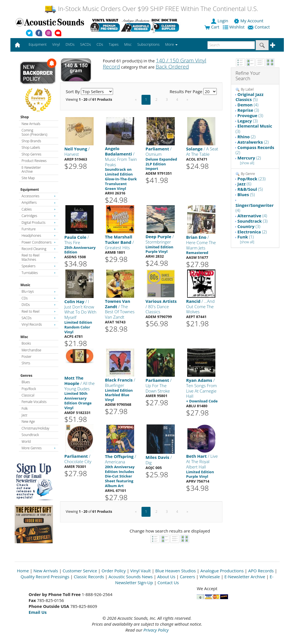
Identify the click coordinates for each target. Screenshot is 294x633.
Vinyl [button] (56, 44)
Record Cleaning (39, 248)
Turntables (39, 272)
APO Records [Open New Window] (260, 570)
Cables (39, 209)
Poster (27, 356)
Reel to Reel (39, 311)
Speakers (39, 266)
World (26, 441)
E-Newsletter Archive (31, 169)
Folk (25, 408)
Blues (26, 382)
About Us (166, 576)
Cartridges (39, 215)
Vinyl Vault (140, 570)
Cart (211, 27)
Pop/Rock (29, 388)
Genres (26, 375)
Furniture (39, 229)
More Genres (39, 448)
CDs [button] (100, 44)
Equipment (30, 189)
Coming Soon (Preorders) (34, 132)
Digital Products (39, 222)
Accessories (39, 196)
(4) (247, 105)
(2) (246, 136)
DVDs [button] (69, 44)
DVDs (39, 304)
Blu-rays (39, 291)
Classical (28, 395)
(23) (251, 178)
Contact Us (168, 582)
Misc (24, 336)
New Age (28, 421)
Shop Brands (31, 141)
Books (26, 343)
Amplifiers (39, 202)
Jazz (24, 415)
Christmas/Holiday (35, 428)
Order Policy (113, 570)
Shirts (26, 363)
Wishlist (234, 27)
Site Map (28, 178)
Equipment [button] (37, 44)
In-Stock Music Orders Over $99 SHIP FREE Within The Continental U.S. (151, 8)
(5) (249, 96)
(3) (248, 110)
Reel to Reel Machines (39, 257)
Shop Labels (31, 147)
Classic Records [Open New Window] (89, 576)
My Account (249, 20)
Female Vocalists (34, 401)
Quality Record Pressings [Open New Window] (45, 576)
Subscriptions (148, 44)
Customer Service (80, 570)
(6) (244, 184)
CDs (39, 298)
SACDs (39, 318)
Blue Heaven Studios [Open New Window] (175, 570)
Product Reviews (34, 160)
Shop (25, 117)
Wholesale (210, 576)
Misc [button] (127, 44)
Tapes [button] (114, 44)
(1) (245, 237)
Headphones (39, 235)
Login (220, 20)
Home (23, 570)
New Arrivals (31, 123)
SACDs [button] (85, 44)
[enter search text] (231, 45)
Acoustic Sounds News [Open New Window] (131, 576)
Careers (187, 576)
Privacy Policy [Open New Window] (156, 630)
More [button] (171, 44)
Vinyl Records (39, 324)
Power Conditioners (39, 242)
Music (25, 284)
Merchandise (31, 350)
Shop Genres (31, 154)
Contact (259, 27)
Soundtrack (30, 434)
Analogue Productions (222, 570)
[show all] (247, 163)
